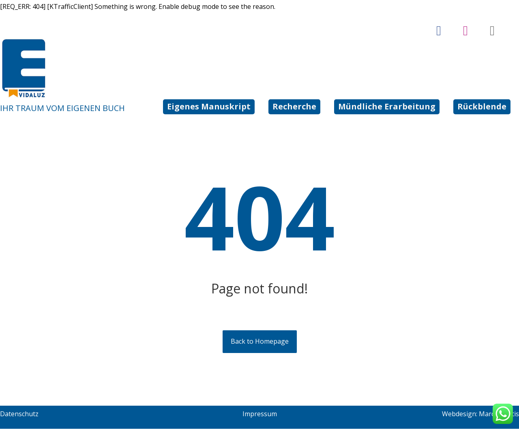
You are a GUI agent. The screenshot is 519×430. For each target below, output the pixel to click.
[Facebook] (438, 30)
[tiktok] (492, 30)
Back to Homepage (260, 342)
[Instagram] (465, 30)
